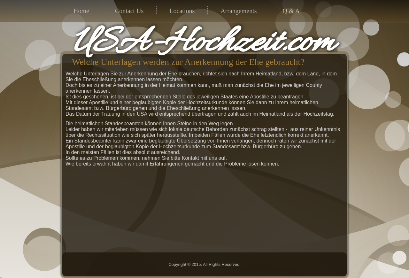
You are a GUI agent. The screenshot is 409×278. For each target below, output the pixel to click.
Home (81, 10)
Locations (182, 10)
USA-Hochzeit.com (203, 43)
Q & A (291, 10)
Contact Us (129, 10)
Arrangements (238, 10)
